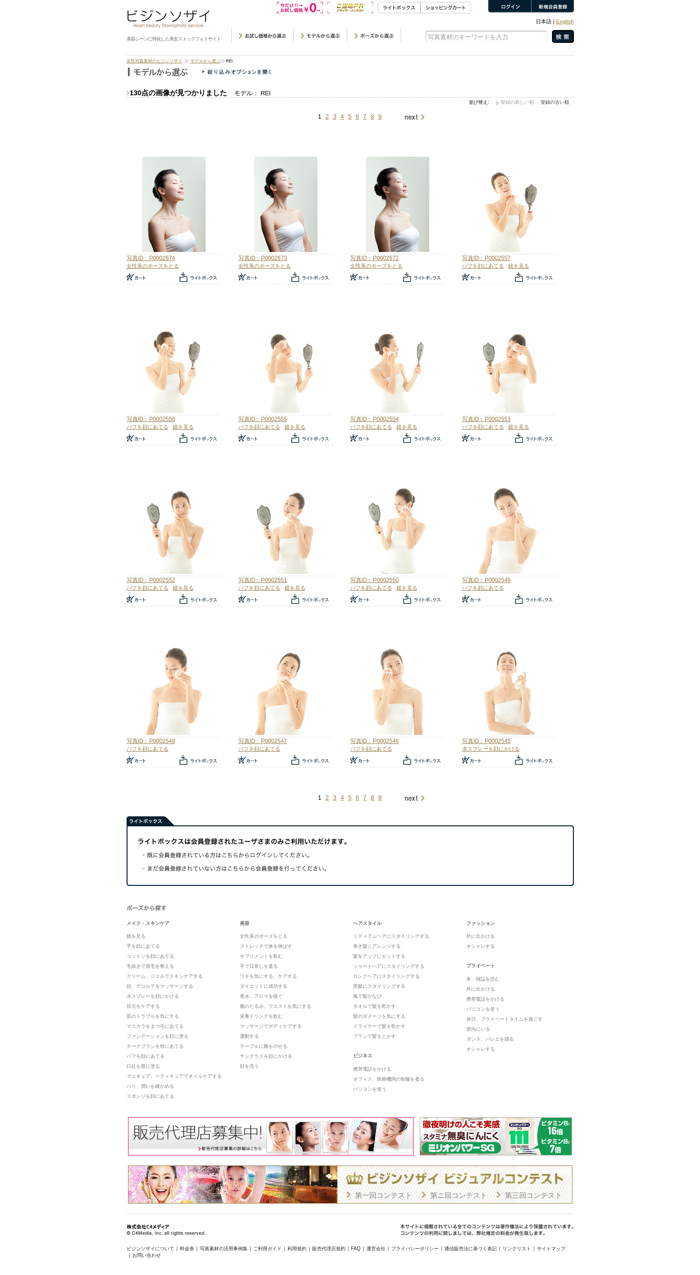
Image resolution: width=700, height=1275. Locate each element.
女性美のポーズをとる (153, 266)
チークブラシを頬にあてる (155, 1046)
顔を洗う (249, 1066)
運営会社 (375, 1248)
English (564, 21)
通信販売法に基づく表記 (470, 1248)
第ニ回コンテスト (458, 1195)
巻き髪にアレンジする (377, 946)
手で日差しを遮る (259, 966)
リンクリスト (517, 1248)
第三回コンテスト (533, 1195)
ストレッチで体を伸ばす (266, 946)
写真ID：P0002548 (151, 741)
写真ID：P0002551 (262, 580)
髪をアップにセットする (379, 956)
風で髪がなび (367, 996)
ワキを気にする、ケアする (268, 976)
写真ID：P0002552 (151, 580)
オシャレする (480, 946)
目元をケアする (143, 1006)
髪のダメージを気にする (379, 1016)
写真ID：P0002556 (151, 419)
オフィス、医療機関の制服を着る (388, 1079)
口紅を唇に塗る (143, 1066)
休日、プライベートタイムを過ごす (504, 1019)
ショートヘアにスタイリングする (388, 966)
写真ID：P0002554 (374, 419)
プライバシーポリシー (415, 1248)
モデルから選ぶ (205, 61)
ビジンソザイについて (150, 1248)
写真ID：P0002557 (486, 258)
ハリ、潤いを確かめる (150, 1086)
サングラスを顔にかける (266, 1056)
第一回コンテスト (383, 1195)
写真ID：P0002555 (262, 419)
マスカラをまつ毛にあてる (155, 1026)
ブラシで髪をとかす (374, 1036)
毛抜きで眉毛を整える (150, 966)
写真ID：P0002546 (374, 741)
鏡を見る (518, 266)
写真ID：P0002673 (262, 258)
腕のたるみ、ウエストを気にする (275, 1006)
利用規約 (296, 1248)
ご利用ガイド (267, 1248)
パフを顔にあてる (483, 266)
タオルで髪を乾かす (374, 1006)
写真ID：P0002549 (486, 580)
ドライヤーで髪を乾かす (379, 1026)
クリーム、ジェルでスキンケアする (165, 976)
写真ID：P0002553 (486, 419)
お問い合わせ (146, 1255)
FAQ (356, 1248)
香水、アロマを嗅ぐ (261, 996)
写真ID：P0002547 (262, 741)
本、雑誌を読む (483, 979)
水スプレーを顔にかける (491, 749)
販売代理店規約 (328, 1248)
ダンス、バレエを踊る (490, 1039)
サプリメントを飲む (261, 956)
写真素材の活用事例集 (223, 1248)
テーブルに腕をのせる (263, 1046)
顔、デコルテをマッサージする (160, 986)
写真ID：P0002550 (374, 580)
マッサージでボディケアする (271, 1026)
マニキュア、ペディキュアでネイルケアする (174, 1076)
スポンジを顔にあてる (150, 1096)
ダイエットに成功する (263, 986)
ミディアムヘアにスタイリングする (391, 936)
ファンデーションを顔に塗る (157, 1036)
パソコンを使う (369, 1089)
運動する (249, 1036)
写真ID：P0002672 (374, 258)
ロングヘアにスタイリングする (386, 976)
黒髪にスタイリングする (379, 986)
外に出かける (480, 936)
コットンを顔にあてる (150, 956)
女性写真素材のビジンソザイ (154, 61)
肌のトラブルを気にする (153, 1016)
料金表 (187, 1248)
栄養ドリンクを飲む (261, 1016)
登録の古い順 (555, 102)
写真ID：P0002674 (151, 258)
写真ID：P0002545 (486, 741)
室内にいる (478, 1029)
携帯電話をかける (372, 1069)
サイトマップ (551, 1248)
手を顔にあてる (143, 946)
